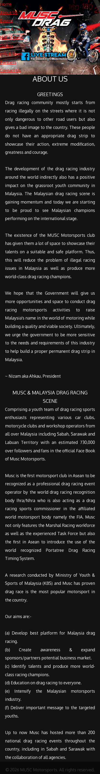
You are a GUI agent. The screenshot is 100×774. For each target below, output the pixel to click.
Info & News (11, 53)
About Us (8, 12)
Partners (8, 62)
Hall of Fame (12, 37)
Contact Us (10, 70)
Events (6, 20)
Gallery (6, 45)
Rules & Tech (12, 29)
